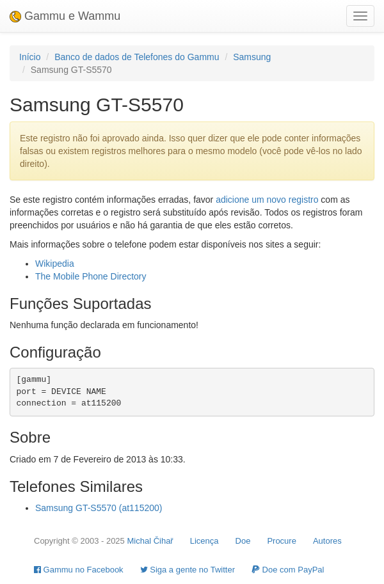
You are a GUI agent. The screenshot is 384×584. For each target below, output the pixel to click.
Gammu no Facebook (79, 569)
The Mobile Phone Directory (91, 276)
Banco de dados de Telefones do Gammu (136, 57)
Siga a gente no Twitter (187, 569)
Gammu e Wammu (65, 16)
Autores (327, 541)
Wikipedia (54, 263)
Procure (281, 541)
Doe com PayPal (288, 569)
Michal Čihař (150, 541)
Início (29, 57)
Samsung (252, 57)
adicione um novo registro (267, 199)
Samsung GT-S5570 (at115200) (98, 508)
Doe (243, 541)
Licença (204, 541)
